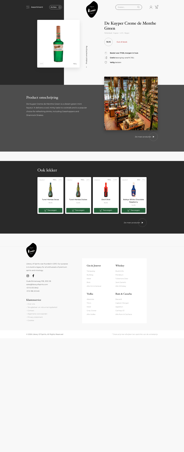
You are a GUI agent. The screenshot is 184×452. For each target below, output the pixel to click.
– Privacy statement (34, 317)
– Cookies (30, 320)
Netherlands (108, 33)
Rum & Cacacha (123, 293)
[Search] (138, 7)
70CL (121, 33)
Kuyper (127, 33)
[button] (50, 210)
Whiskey (119, 265)
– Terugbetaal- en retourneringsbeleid (41, 307)
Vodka (90, 293)
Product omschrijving (86, 55)
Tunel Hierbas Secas (50, 199)
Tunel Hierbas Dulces (78, 199)
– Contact (30, 310)
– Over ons (30, 304)
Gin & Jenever (94, 265)
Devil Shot (106, 199)
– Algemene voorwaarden (36, 314)
